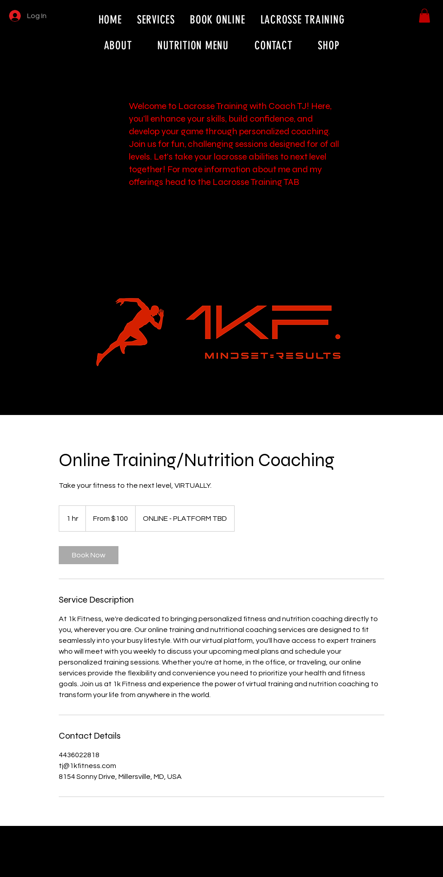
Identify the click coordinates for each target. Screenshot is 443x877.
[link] (88, 555)
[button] (424, 16)
